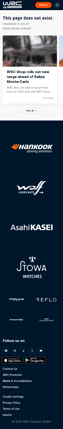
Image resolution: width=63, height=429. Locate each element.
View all (31, 110)
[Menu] (57, 5)
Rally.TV (43, 5)
